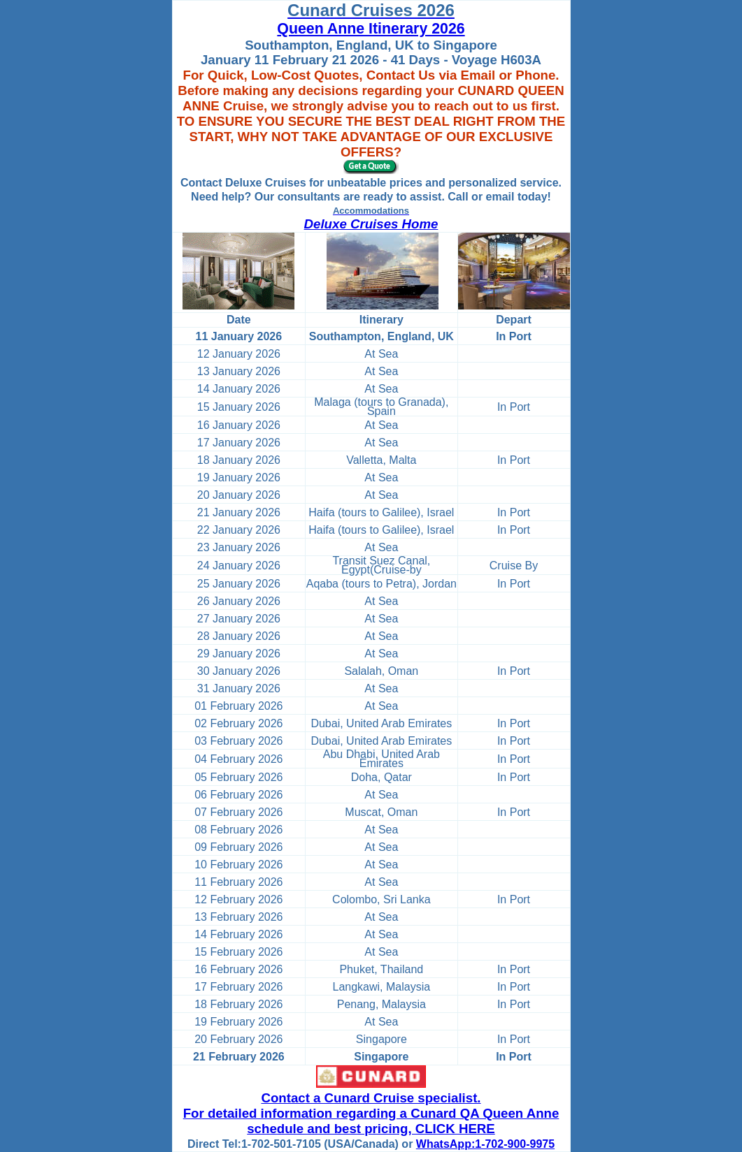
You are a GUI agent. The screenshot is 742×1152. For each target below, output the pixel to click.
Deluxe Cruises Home (371, 224)
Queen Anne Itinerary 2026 (370, 28)
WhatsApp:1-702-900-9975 (485, 1144)
